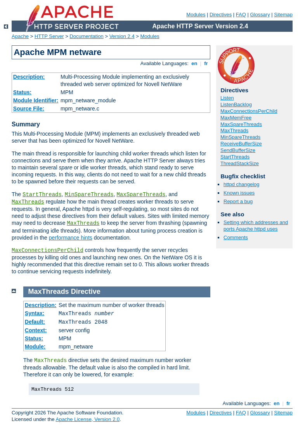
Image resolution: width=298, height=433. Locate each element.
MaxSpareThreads (140, 194)
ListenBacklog (236, 104)
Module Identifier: (36, 100)
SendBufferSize (237, 150)
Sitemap (283, 14)
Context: (36, 330)
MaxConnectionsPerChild (47, 250)
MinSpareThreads (89, 194)
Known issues (239, 193)
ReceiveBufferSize (241, 144)
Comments (236, 237)
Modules (195, 14)
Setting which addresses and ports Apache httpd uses (256, 225)
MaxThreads (28, 202)
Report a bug (238, 201)
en (194, 63)
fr (206, 63)
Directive (85, 291)
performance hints (70, 238)
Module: (35, 346)
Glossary (260, 14)
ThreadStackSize (239, 163)
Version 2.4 (122, 36)
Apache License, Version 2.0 (87, 419)
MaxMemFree (235, 118)
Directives (221, 14)
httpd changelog (242, 184)
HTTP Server (49, 36)
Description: (29, 77)
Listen (227, 98)
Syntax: (35, 313)
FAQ (241, 14)
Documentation (86, 36)
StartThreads (42, 194)
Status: (22, 92)
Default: (35, 322)
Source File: (28, 108)
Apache (20, 36)
